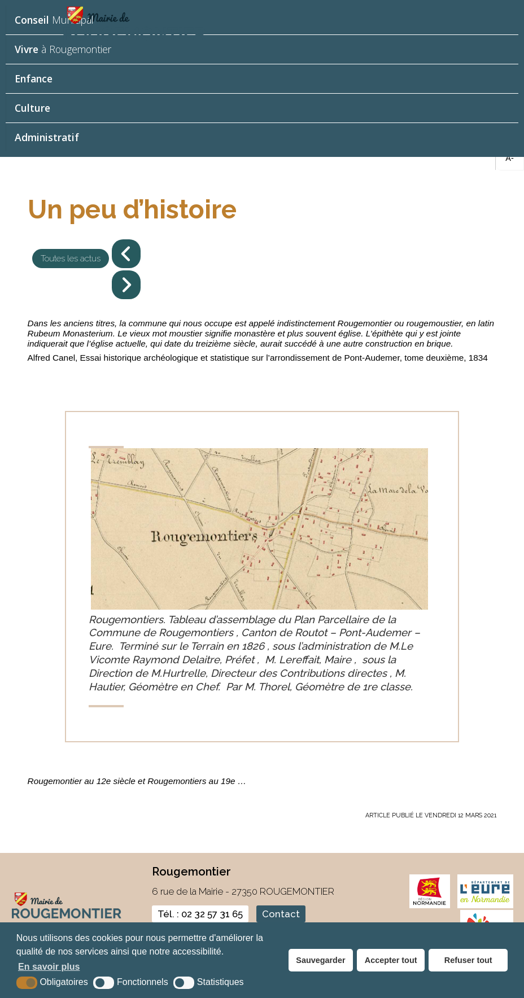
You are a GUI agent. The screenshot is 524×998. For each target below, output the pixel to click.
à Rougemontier (63, 49)
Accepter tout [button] (391, 960)
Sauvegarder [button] (320, 960)
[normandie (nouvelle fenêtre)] (430, 905)
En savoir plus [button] (49, 966)
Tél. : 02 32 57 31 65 (200, 914)
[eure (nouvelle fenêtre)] (485, 905)
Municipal (54, 20)
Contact (281, 914)
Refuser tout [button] (468, 960)
